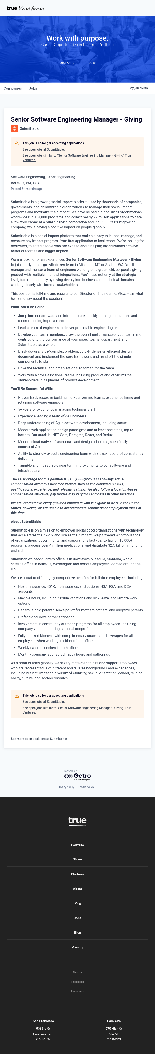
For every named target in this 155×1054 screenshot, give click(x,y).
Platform (77, 874)
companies (13, 88)
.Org (77, 903)
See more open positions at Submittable (39, 739)
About (77, 888)
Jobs (77, 918)
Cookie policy (86, 787)
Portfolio (77, 844)
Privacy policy (65, 787)
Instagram (77, 991)
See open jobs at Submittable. (44, 149)
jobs (33, 88)
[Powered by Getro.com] (77, 775)
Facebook (77, 981)
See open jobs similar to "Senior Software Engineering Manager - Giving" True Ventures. (77, 158)
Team (77, 859)
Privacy (77, 947)
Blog (77, 932)
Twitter (77, 972)
